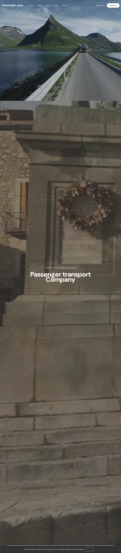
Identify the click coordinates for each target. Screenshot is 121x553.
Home (31, 5)
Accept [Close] (90, 549)
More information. (78, 549)
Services (56, 5)
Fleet (48, 5)
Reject (68, 549)
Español (100, 5)
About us (40, 5)
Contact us (113, 5)
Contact (65, 5)
